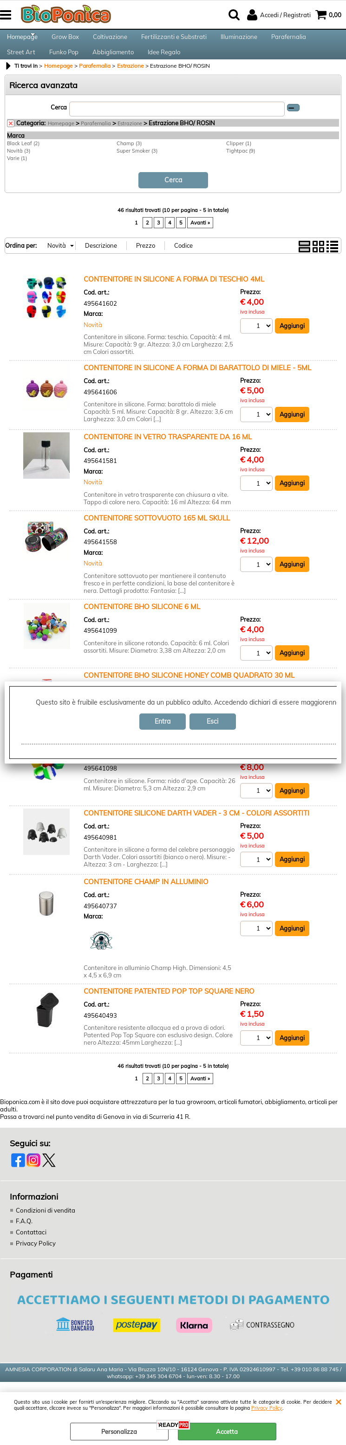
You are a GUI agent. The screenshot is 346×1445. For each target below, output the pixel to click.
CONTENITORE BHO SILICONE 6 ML (142, 621)
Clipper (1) (238, 159)
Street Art (21, 64)
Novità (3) (18, 166)
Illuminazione (239, 41)
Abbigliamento (113, 64)
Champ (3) (129, 159)
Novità (93, 340)
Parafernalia (288, 41)
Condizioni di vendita (45, 1226)
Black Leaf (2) (23, 159)
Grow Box (65, 41)
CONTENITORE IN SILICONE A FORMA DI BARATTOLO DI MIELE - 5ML (197, 383)
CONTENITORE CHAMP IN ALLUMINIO (146, 897)
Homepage (22, 41)
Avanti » (200, 238)
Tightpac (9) (240, 166)
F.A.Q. (24, 1237)
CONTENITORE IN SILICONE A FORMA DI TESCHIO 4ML (174, 294)
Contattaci (31, 1248)
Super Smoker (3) (137, 166)
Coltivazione (110, 41)
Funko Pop (63, 64)
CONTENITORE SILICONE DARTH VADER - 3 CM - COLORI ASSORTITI (196, 828)
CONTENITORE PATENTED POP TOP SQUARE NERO (169, 1007)
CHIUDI (338, 1401)
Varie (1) (17, 174)
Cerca (59, 123)
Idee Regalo (164, 64)
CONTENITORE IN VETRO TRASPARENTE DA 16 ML (168, 452)
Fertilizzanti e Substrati (174, 41)
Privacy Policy (266, 1408)
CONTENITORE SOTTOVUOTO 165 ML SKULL (157, 533)
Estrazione (130, 139)
